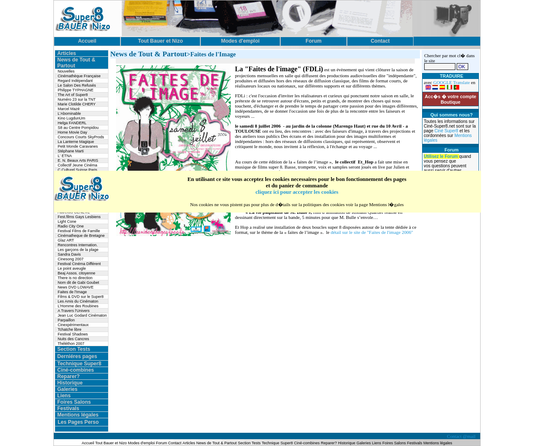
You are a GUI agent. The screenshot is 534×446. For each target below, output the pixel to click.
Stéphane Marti (71, 151)
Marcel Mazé (69, 109)
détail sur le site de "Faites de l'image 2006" (372, 232)
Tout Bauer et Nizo (111, 443)
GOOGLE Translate (451, 82)
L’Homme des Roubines (78, 306)
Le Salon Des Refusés (77, 85)
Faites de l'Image (72, 292)
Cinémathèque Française (79, 76)
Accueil (88, 443)
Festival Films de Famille (79, 231)
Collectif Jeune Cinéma (77, 165)
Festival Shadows (73, 334)
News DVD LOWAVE (76, 287)
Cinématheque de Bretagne (81, 235)
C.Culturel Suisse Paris (77, 170)
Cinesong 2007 (71, 259)
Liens (63, 396)
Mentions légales (78, 415)
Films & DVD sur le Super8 (81, 296)
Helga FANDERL (72, 123)
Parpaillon (66, 320)
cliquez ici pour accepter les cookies (296, 192)
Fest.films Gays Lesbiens (79, 217)
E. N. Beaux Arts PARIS (78, 160)
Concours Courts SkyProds (81, 137)
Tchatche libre (70, 329)
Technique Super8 (79, 364)
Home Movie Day (72, 132)
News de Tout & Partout (217, 443)
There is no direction (75, 278)
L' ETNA (65, 156)
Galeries (67, 389)
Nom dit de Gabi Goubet (78, 282)
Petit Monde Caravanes (78, 146)
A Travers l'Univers (74, 311)
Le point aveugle (72, 268)
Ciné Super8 (446, 130)
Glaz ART (66, 240)
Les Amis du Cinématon (78, 301)
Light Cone (67, 221)
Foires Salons (74, 402)
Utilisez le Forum (441, 156)
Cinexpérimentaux (73, 325)
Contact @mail (461, 436)
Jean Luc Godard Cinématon (82, 315)
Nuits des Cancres (73, 339)
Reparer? (68, 376)
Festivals (68, 408)
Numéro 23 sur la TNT (77, 99)
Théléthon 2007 (71, 343)
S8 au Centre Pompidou (78, 127)
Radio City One (71, 226)
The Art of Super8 (73, 95)
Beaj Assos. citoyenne (76, 273)
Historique (69, 383)
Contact (175, 443)
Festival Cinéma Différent (79, 264)
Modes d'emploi (141, 443)
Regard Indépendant (75, 81)
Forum (162, 443)
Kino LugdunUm (71, 118)
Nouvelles (66, 71)
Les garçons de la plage (78, 250)
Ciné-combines (75, 370)
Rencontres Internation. (78, 245)
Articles (66, 53)
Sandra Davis (69, 254)
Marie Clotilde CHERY (77, 104)
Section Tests (73, 349)
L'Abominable (69, 113)
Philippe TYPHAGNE (76, 90)
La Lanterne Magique (76, 142)
